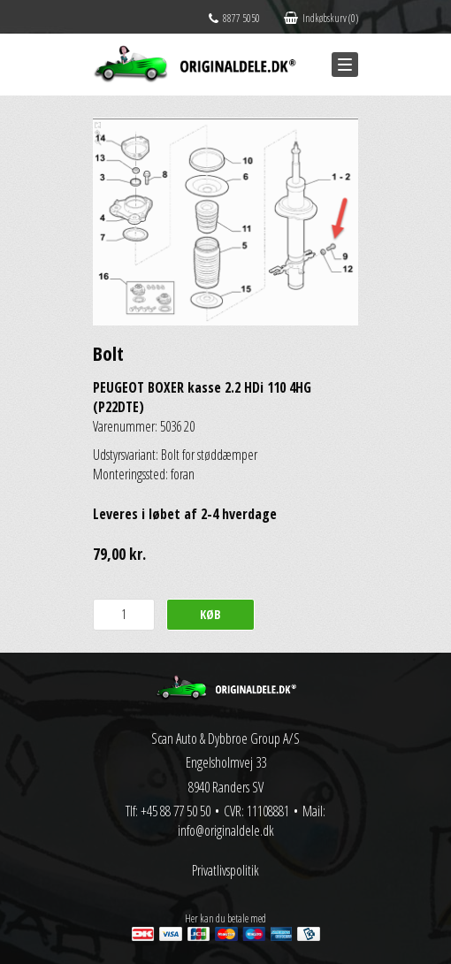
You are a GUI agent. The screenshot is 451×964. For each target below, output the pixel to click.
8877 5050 (234, 18)
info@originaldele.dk (226, 830)
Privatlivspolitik (225, 870)
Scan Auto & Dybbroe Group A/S (225, 738)
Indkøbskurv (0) (321, 18)
